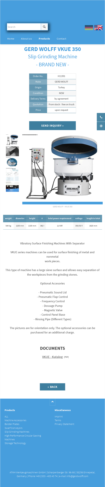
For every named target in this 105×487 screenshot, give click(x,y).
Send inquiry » (52, 125)
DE (89, 27)
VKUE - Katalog (52, 357)
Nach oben (52, 402)
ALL (6, 416)
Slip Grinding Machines (17, 431)
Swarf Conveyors (13, 427)
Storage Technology (15, 443)
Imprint (59, 416)
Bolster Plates (12, 424)
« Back (52, 387)
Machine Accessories (15, 420)
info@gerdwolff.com (77, 476)
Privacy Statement (64, 424)
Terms (58, 420)
